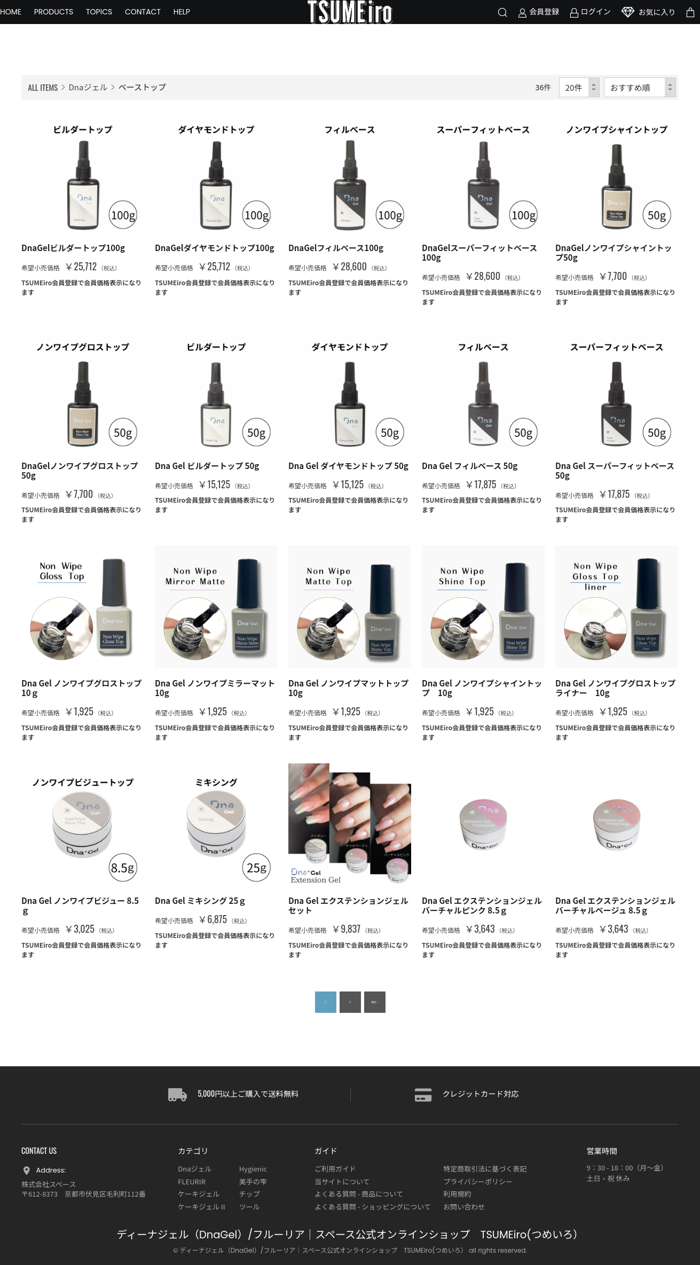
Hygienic (253, 1169)
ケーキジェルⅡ (202, 1206)
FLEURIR (192, 1181)
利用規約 (457, 1194)
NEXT (371, 1002)
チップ (249, 1194)
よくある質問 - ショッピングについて (372, 1206)
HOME (32, 26)
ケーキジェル (198, 1194)
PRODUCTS (75, 26)
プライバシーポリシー (478, 1181)
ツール (249, 1206)
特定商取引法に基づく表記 (484, 1169)
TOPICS (120, 26)
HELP (203, 26)
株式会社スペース (48, 1184)
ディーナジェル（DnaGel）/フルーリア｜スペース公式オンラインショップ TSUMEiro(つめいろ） (349, 1235)
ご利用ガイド (335, 1169)
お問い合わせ (464, 1206)
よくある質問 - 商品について (358, 1194)
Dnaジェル (88, 86)
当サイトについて (342, 1181)
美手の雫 (253, 1181)
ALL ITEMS (43, 87)
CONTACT (164, 26)
